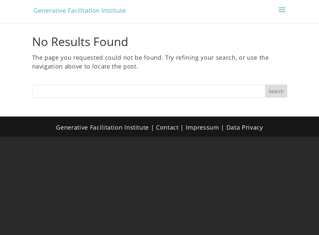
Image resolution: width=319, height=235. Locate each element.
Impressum (202, 127)
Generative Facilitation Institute (79, 10)
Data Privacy (244, 127)
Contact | (171, 127)
